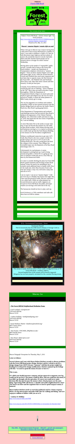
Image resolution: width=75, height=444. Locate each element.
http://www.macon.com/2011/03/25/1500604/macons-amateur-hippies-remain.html (37, 40)
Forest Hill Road (37, 4)
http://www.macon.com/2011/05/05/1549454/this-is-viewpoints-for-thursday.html (35, 404)
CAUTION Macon (37, 435)
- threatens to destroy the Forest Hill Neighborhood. (42, 428)
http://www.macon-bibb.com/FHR (20, 398)
